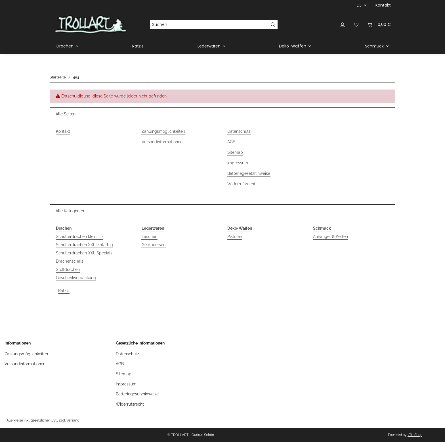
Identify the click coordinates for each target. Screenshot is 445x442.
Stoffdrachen (68, 269)
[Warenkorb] (379, 24)
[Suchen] (209, 25)
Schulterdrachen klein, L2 (79, 236)
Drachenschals (69, 261)
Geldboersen (153, 244)
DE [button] (359, 5)
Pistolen (234, 236)
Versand (72, 420)
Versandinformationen (162, 142)
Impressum (237, 163)
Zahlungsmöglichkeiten (163, 131)
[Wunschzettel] (356, 24)
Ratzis (63, 290)
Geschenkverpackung (76, 277)
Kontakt (383, 5)
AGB (231, 142)
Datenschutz (239, 131)
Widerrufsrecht (241, 184)
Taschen (149, 236)
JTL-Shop (415, 435)
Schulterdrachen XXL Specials (84, 253)
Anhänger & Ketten (330, 236)
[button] (342, 24)
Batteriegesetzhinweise (248, 173)
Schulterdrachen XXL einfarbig (84, 244)
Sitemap (235, 152)
